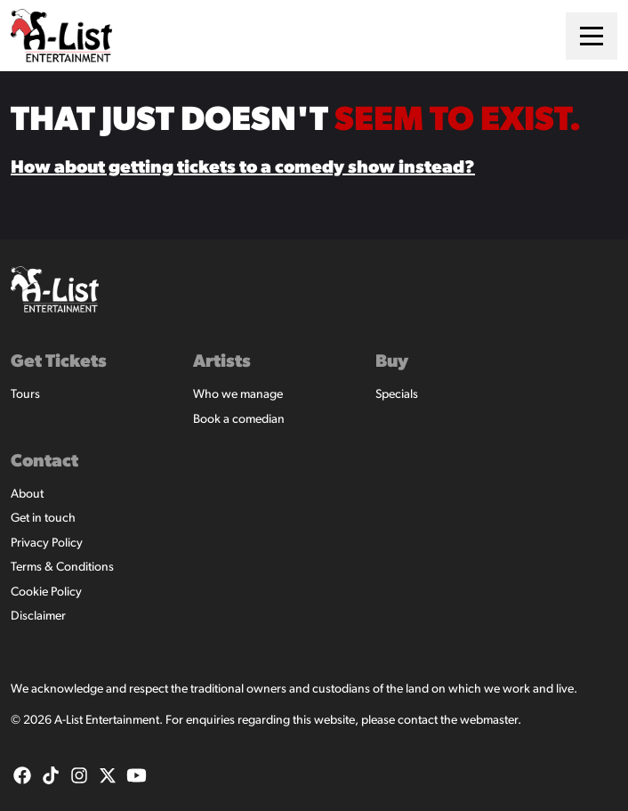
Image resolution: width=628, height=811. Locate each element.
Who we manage (238, 394)
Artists (222, 362)
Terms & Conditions (62, 567)
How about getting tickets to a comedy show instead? (243, 168)
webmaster (489, 720)
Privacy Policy (47, 543)
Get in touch (43, 518)
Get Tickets (59, 362)
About (27, 494)
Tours (25, 394)
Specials (396, 394)
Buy (391, 362)
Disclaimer (38, 616)
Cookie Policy (46, 592)
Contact (44, 462)
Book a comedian (239, 419)
